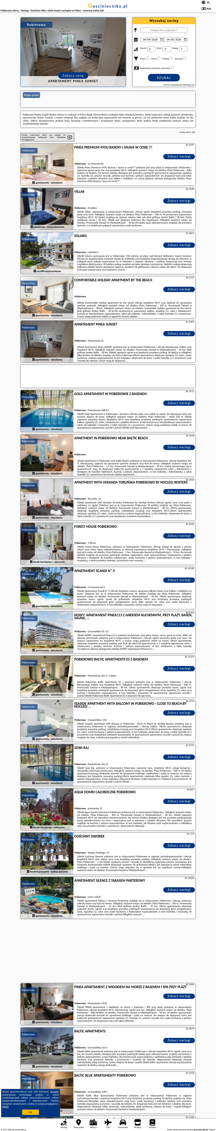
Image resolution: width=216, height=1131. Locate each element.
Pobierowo (28, 150)
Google (54, 1091)
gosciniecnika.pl (108, 6)
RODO (5, 1106)
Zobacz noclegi (179, 156)
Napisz (212, 1129)
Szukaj (164, 77)
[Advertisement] (108, 951)
